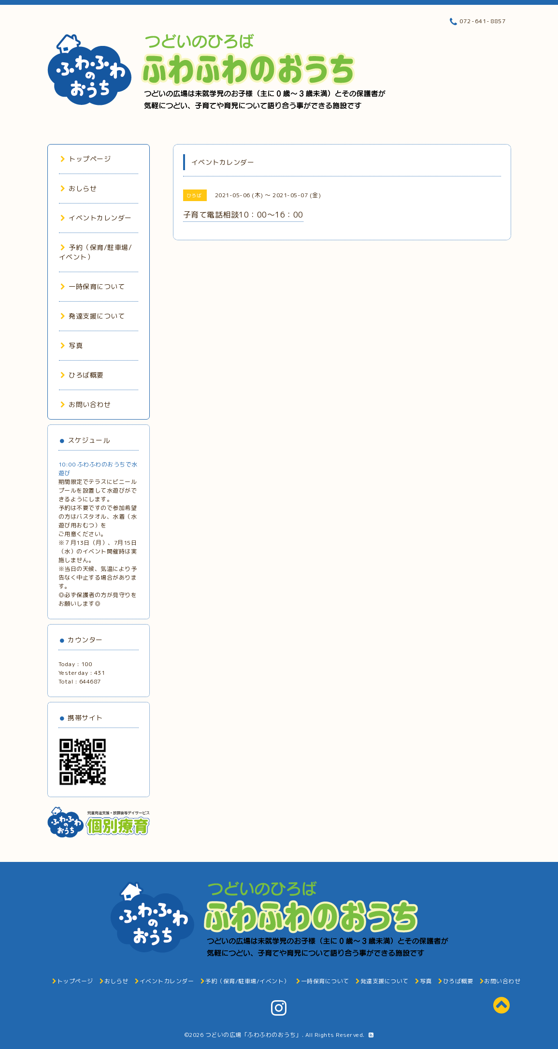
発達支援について (92, 316)
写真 (71, 345)
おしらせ (78, 188)
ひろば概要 (82, 374)
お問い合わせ (85, 404)
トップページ (85, 158)
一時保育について (92, 286)
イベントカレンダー (96, 217)
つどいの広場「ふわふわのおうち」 (253, 1035)
